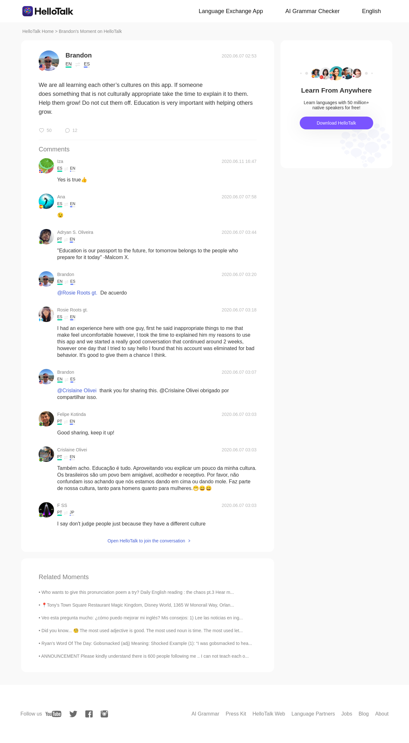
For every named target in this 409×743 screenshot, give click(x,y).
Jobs (346, 713)
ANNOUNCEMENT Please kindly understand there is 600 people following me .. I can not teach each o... (145, 656)
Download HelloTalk (336, 123)
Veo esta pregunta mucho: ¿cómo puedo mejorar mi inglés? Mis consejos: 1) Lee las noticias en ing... (142, 617)
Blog (364, 713)
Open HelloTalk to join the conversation (146, 540)
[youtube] (53, 714)
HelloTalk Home (38, 31)
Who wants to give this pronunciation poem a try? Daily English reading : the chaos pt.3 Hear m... (138, 592)
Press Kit (236, 713)
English (371, 11)
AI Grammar (205, 713)
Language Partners (313, 713)
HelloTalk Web (268, 713)
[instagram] (104, 713)
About (382, 713)
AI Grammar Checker (312, 11)
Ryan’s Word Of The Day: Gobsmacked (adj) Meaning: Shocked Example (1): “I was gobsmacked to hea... (147, 643)
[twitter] (73, 714)
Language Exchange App (231, 11)
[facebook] (89, 713)
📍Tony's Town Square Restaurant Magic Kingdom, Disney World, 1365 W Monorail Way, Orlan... (138, 605)
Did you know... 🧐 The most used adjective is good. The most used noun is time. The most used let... (142, 630)
